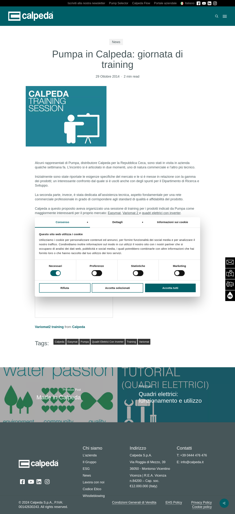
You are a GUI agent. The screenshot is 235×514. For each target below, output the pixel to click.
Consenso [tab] (62, 222)
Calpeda (78, 327)
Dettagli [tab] (117, 222)
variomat (144, 341)
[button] (225, 16)
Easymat (114, 213)
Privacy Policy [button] (201, 502)
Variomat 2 (130, 213)
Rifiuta (64, 287)
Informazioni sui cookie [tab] (172, 222)
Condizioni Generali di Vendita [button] (134, 502)
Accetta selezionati (117, 287)
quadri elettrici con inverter (161, 213)
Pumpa (85, 341)
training (131, 341)
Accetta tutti (170, 287)
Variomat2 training (49, 327)
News (116, 42)
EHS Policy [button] (173, 502)
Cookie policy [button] (202, 507)
